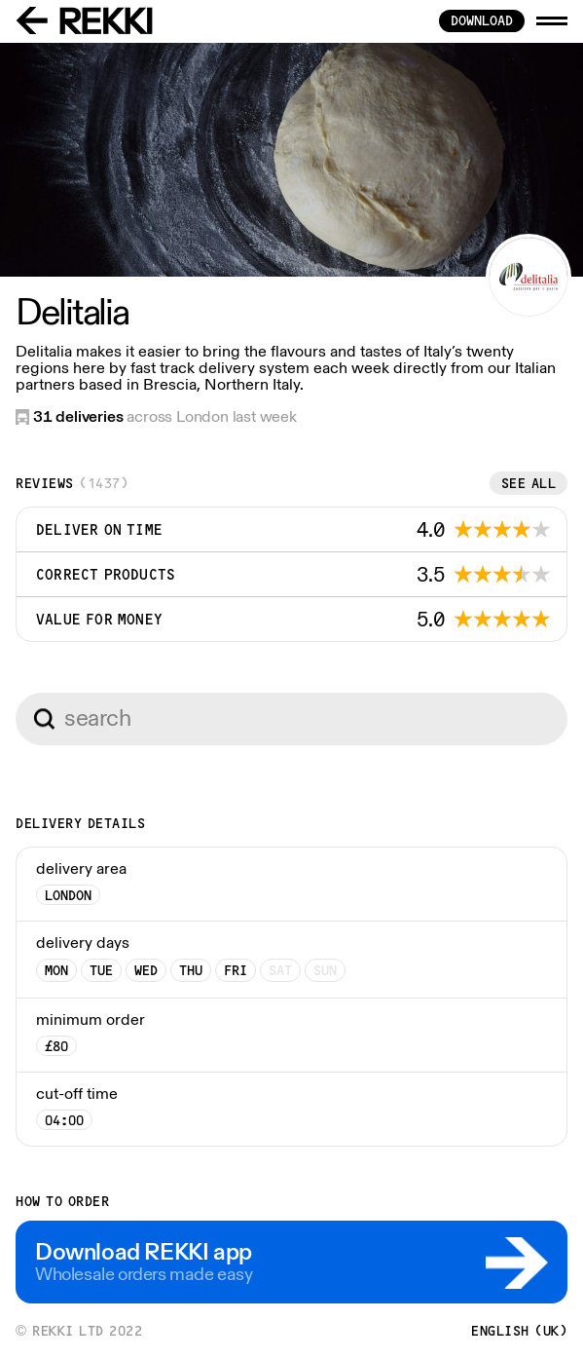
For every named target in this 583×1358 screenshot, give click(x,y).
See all (529, 483)
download (482, 20)
